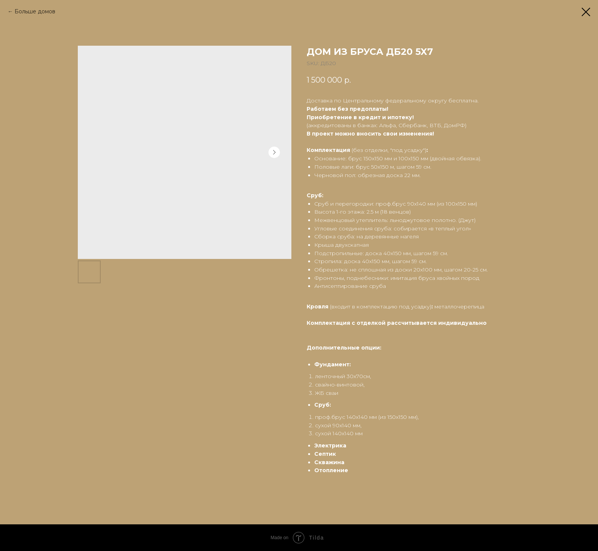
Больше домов (34, 11)
